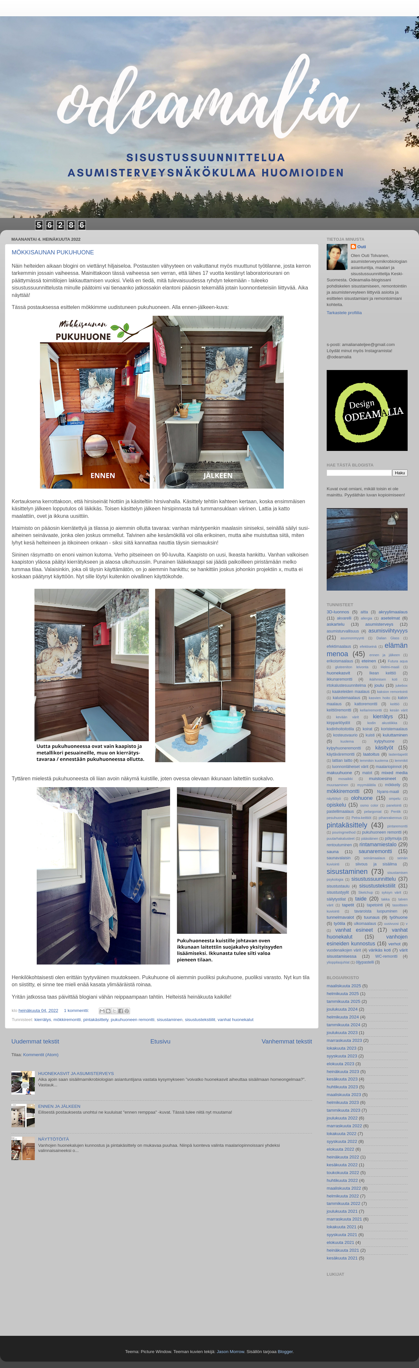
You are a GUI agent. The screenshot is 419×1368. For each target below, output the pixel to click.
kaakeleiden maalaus (351, 691)
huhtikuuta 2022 (342, 1180)
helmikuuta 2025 (343, 993)
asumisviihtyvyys (388, 630)
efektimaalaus (339, 646)
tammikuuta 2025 (343, 1001)
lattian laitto (342, 760)
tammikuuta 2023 (343, 1110)
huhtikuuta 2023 (342, 1086)
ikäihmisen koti (383, 679)
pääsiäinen (369, 838)
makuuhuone (339, 772)
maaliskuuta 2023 (344, 1094)
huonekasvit (338, 673)
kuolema (347, 741)
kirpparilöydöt (338, 723)
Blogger (285, 1351)
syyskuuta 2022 (342, 1141)
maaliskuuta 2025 (344, 985)
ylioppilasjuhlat (338, 962)
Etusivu (160, 1041)
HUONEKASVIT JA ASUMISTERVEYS (76, 1073)
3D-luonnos (338, 611)
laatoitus (371, 754)
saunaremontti (375, 851)
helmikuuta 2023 (343, 1102)
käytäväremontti (341, 754)
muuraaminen (337, 785)
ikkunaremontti (339, 679)
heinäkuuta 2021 (343, 1250)
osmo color (369, 805)
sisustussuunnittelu (373, 879)
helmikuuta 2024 (343, 1017)
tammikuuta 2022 (343, 1203)
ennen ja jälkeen (385, 655)
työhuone (398, 917)
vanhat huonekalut (235, 1019)
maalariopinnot (389, 766)
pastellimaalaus (340, 811)
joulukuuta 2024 (342, 1009)
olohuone (362, 798)
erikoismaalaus (340, 661)
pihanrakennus (390, 818)
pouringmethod (344, 832)
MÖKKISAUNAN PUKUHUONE (53, 252)
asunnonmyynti (352, 638)
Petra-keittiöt (361, 818)
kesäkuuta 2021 (342, 1258)
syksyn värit (391, 892)
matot (367, 773)
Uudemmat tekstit (35, 1041)
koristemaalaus (394, 729)
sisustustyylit (338, 892)
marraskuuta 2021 (344, 1219)
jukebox (402, 685)
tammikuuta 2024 (343, 1024)
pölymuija (393, 838)
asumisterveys (379, 624)
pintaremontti (397, 826)
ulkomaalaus (365, 923)
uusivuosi (391, 924)
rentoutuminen (339, 845)
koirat (368, 729)
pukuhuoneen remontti (132, 1019)
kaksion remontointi (392, 692)
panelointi (393, 805)
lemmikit (401, 760)
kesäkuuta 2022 (342, 1164)
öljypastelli (365, 962)
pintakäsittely (95, 1019)
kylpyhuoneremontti (344, 748)
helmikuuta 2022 (343, 1196)
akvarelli (344, 618)
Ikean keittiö (382, 673)
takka (385, 899)
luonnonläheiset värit (350, 766)
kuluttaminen (395, 735)
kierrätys (42, 1019)
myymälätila (366, 785)
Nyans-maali (388, 791)
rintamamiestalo (378, 844)
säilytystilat (336, 899)
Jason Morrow (230, 1351)
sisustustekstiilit (200, 1019)
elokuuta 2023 (340, 1063)
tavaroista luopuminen (375, 911)
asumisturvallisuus (343, 631)
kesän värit (399, 710)
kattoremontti (366, 704)
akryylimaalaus (393, 611)
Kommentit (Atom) (41, 1054)
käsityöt (384, 747)
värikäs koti (380, 950)
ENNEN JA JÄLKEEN (59, 1106)
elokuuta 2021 (340, 1242)
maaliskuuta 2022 (344, 1188)
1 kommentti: (77, 1010)
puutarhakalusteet (341, 838)
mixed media (395, 772)
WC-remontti (386, 956)
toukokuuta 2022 (343, 1172)
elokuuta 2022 (340, 1149)
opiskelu (336, 805)
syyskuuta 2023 (342, 1056)
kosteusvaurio (345, 735)
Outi (361, 246)
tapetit (348, 904)
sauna (333, 851)
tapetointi (375, 905)
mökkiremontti (67, 1019)
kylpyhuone (384, 741)
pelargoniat (372, 811)
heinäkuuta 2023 (343, 1071)
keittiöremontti (339, 710)
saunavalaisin (339, 858)
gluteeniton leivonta (352, 667)
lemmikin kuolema (374, 760)
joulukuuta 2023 (342, 1032)
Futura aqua (398, 661)
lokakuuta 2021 (342, 1226)
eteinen (369, 660)
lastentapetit (398, 754)
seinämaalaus (374, 858)
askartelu (336, 624)
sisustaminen (170, 1019)
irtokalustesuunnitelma (346, 685)
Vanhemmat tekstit (287, 1041)
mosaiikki (345, 779)
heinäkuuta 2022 (343, 1157)
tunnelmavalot (340, 917)
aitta (364, 612)
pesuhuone (335, 818)
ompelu (394, 798)
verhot (394, 943)
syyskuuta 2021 (342, 1234)
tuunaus (372, 917)
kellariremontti (371, 710)
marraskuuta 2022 (344, 1125)
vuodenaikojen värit (344, 950)
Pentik (396, 811)
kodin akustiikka (382, 723)
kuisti (370, 735)
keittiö (394, 704)
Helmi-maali (390, 667)
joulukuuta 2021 (342, 1211)
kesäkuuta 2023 (342, 1079)
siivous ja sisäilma (376, 864)
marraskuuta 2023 (344, 1040)
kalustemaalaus (346, 698)
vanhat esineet (354, 930)
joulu (379, 685)
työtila (339, 923)
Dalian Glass (387, 638)
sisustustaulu (338, 886)
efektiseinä (368, 646)
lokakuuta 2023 (342, 1048)
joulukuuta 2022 (342, 1118)
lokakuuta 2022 (342, 1133)
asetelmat (390, 618)
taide (361, 898)
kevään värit (347, 717)
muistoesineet (382, 778)
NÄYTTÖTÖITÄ (53, 1139)
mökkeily (392, 785)
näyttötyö (334, 798)
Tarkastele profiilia (344, 312)
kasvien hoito (379, 698)
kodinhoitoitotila (340, 729)
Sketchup (365, 892)
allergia (366, 618)
